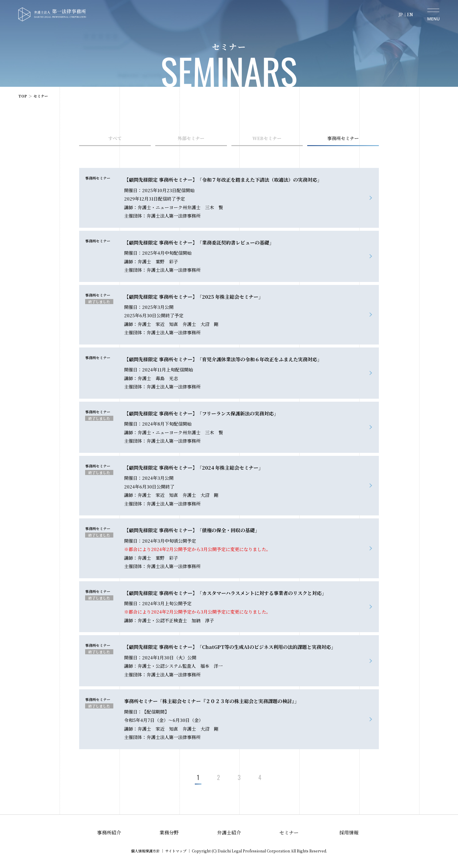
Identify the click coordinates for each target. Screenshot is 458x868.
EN (410, 14)
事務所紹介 (109, 832)
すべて (115, 138)
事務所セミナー (343, 138)
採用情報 (348, 832)
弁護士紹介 (229, 832)
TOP (22, 95)
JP (400, 14)
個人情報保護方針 (145, 850)
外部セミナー (190, 138)
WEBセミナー (266, 138)
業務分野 (169, 832)
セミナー (289, 832)
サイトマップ (175, 850)
